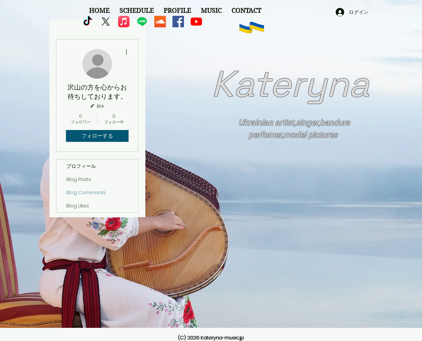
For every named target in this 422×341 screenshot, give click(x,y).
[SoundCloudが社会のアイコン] (160, 21)
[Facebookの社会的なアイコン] (178, 21)
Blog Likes (77, 205)
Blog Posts (78, 179)
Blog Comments (86, 192)
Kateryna (290, 84)
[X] (105, 21)
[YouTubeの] (196, 21)
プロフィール (81, 166)
